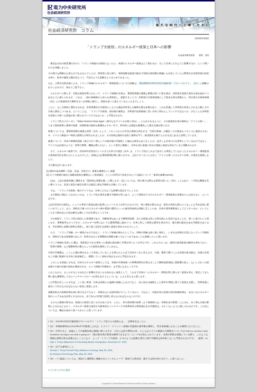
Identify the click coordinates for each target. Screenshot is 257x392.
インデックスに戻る (60, 370)
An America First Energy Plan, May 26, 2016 (71, 354)
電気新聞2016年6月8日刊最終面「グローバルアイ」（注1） (169, 83)
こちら (142, 321)
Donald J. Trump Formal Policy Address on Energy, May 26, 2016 (81, 350)
